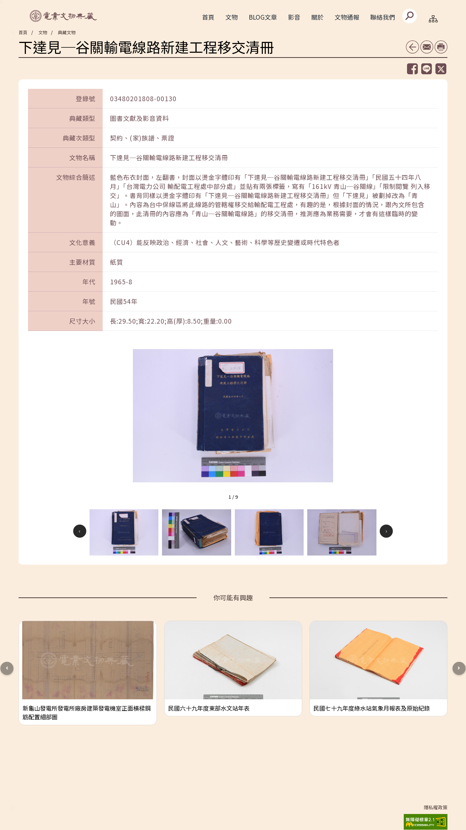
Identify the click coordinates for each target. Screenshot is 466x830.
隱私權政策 (435, 807)
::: (13, 32)
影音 (294, 16)
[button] (124, 532)
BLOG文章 (263, 16)
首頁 (208, 16)
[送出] (409, 16)
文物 (42, 32)
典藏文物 (66, 32)
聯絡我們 (382, 16)
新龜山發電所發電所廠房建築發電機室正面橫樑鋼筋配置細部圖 (87, 712)
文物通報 (347, 16)
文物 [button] (231, 16)
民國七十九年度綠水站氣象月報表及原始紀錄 (371, 708)
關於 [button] (317, 16)
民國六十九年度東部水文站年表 (209, 708)
